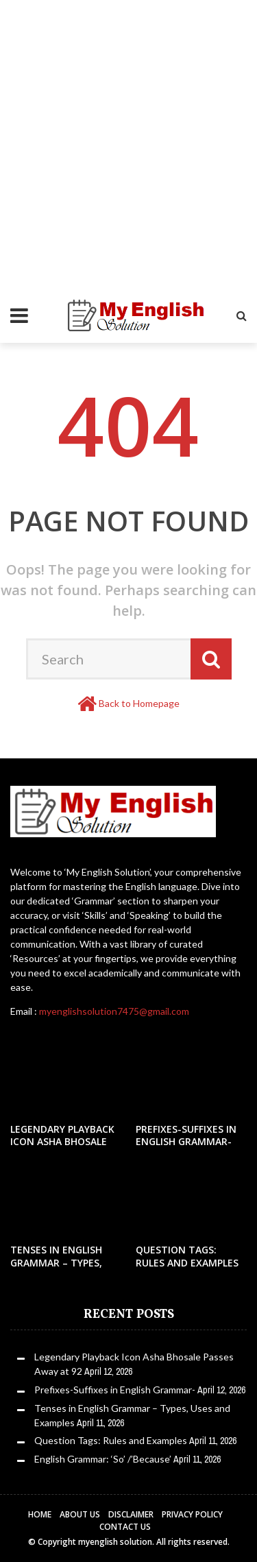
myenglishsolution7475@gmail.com (114, 1011)
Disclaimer (131, 1514)
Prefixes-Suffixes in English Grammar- (186, 1135)
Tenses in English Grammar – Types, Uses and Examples (59, 1262)
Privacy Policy (192, 1514)
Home (39, 1514)
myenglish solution (115, 1542)
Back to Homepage (139, 703)
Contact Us (125, 1527)
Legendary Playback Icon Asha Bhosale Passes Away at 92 (62, 1141)
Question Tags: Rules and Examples (187, 1256)
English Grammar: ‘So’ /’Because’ (102, 1459)
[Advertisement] (128, 128)
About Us (80, 1514)
